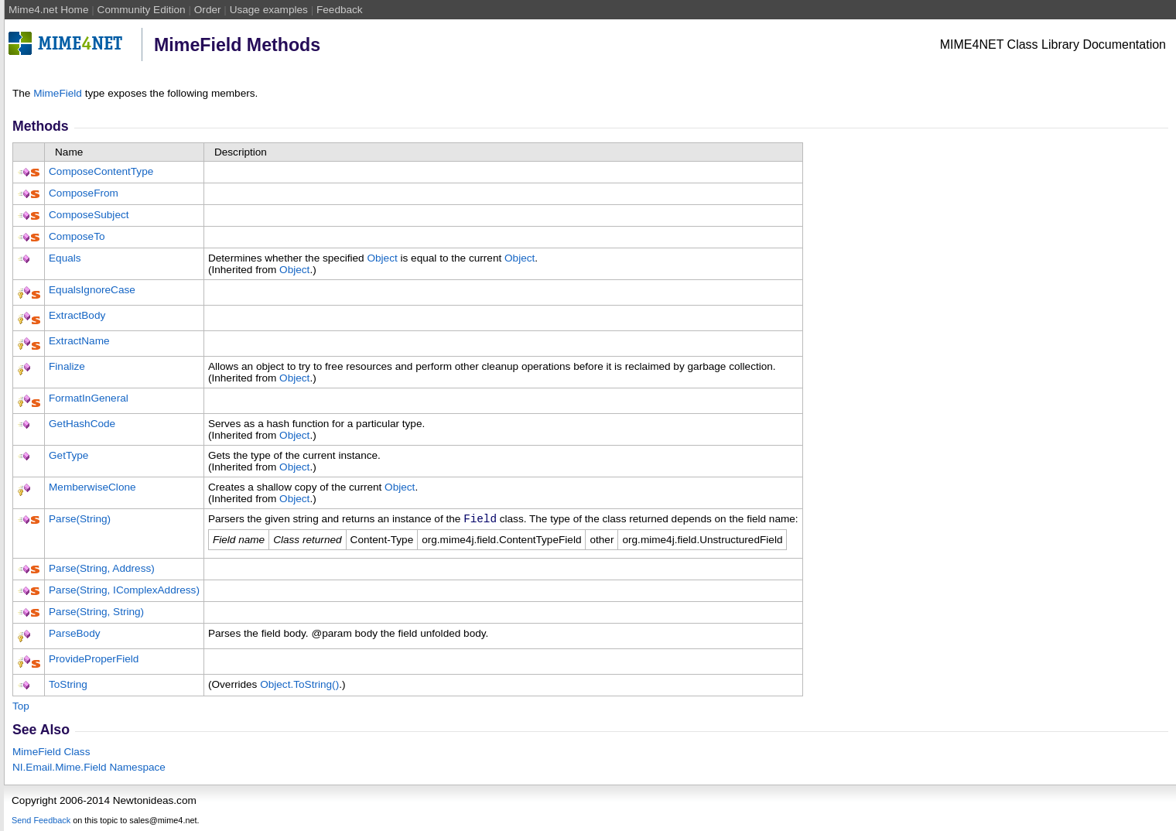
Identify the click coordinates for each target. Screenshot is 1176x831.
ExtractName (79, 341)
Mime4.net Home (49, 9)
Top (20, 708)
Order (207, 9)
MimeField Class (51, 754)
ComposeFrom (83, 193)
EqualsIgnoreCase (92, 290)
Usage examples (269, 9)
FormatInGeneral (88, 398)
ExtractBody (77, 315)
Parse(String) (80, 519)
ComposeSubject (89, 215)
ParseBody (75, 635)
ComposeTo (77, 236)
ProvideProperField (93, 661)
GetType (68, 455)
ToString (68, 686)
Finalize (67, 366)
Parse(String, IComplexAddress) (124, 592)
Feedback (339, 9)
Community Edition (141, 9)
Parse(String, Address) (102, 570)
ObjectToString (299, 686)
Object (382, 258)
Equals (65, 258)
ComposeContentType (101, 171)
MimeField (57, 93)
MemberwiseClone (92, 487)
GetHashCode (82, 423)
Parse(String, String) (96, 614)
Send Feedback (41, 822)
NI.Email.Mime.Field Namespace (89, 769)
